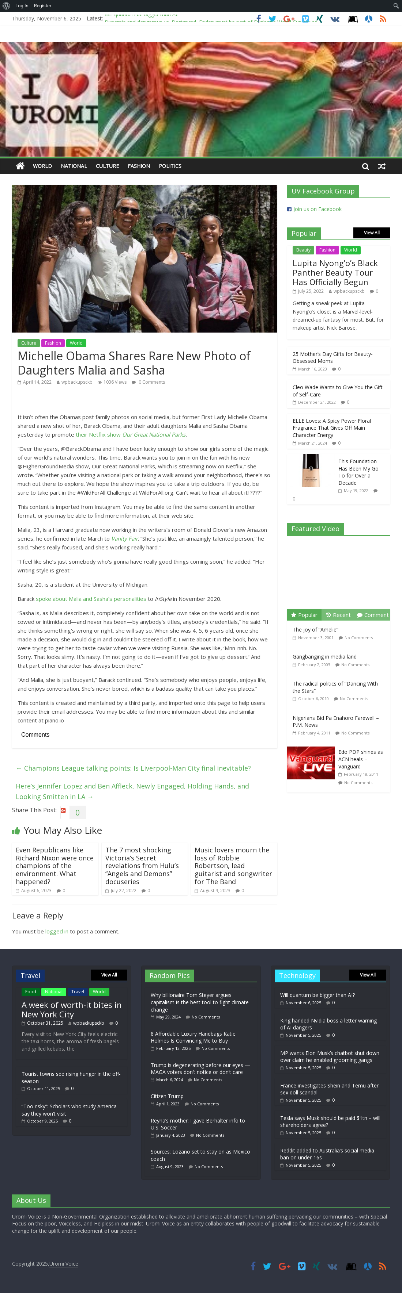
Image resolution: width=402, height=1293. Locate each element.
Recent (338, 614)
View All (372, 233)
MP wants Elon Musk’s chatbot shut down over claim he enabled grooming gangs (329, 1057)
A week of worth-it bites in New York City (72, 1009)
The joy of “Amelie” (315, 629)
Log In (22, 5)
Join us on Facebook (317, 209)
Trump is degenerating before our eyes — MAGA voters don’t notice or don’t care (200, 1069)
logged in (56, 931)
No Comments (359, 637)
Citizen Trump (167, 1096)
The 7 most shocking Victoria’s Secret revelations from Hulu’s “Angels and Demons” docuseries (142, 865)
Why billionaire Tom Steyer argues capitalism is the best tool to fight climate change (200, 1002)
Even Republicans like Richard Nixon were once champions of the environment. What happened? (55, 865)
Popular (304, 614)
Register (43, 5)
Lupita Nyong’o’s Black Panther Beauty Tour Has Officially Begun (335, 272)
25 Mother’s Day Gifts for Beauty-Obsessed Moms (333, 357)
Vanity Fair (124, 538)
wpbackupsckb (77, 382)
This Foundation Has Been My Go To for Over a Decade (358, 472)
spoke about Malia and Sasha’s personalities (91, 598)
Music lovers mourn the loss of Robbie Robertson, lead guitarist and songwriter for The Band (233, 865)
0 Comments (148, 382)
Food (30, 992)
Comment (373, 614)
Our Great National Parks (153, 434)
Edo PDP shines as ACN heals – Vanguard (360, 759)
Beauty (303, 250)
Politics (170, 165)
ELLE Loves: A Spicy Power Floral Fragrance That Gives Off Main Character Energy (332, 427)
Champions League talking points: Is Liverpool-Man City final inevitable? (133, 768)
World (42, 165)
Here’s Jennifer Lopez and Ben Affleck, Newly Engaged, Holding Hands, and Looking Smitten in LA (132, 791)
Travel (77, 992)
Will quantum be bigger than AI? (142, 16)
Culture (107, 165)
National (74, 165)
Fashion (139, 165)
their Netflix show (99, 434)
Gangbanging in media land (325, 656)
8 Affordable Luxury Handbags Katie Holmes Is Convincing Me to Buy (193, 1037)
